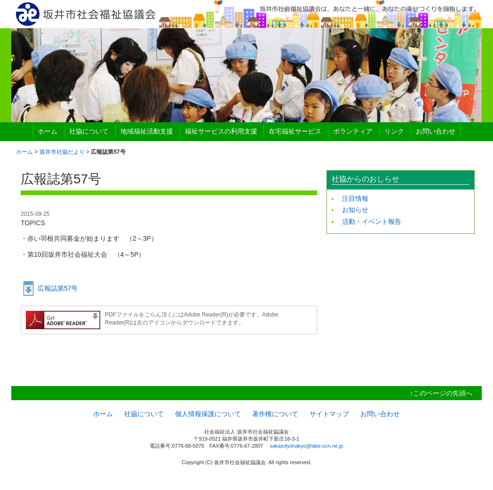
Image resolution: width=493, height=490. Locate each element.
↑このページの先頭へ (441, 393)
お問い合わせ (435, 131)
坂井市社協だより (62, 152)
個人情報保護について (208, 414)
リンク (394, 131)
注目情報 (355, 198)
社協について (89, 131)
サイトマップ (329, 414)
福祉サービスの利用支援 (221, 131)
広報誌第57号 (58, 288)
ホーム (47, 131)
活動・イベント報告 (371, 221)
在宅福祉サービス (295, 131)
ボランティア (353, 131)
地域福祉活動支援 (146, 131)
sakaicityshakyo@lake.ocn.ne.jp (306, 446)
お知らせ (355, 209)
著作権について (275, 414)
